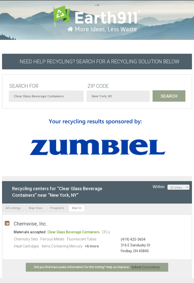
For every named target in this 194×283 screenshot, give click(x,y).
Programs (57, 208)
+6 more (92, 246)
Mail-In (77, 208)
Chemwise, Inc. (30, 224)
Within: (171, 187)
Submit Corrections (145, 267)
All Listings (13, 208)
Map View (35, 208)
